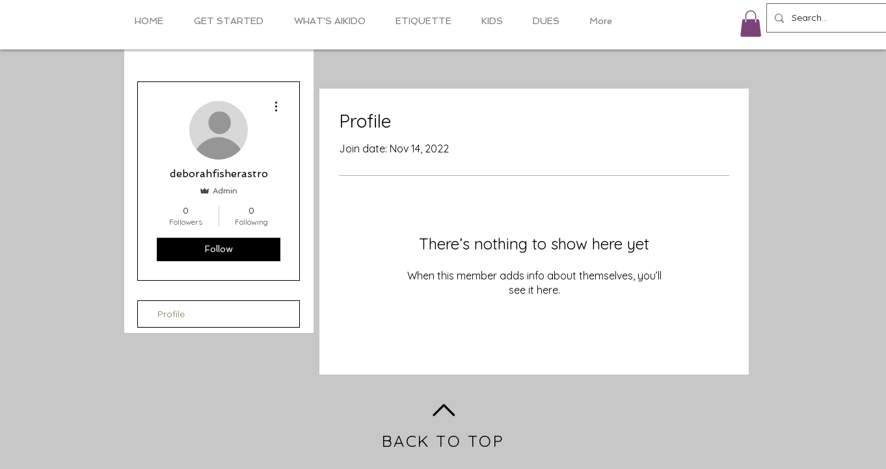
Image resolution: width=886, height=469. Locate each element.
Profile (171, 314)
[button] (751, 23)
